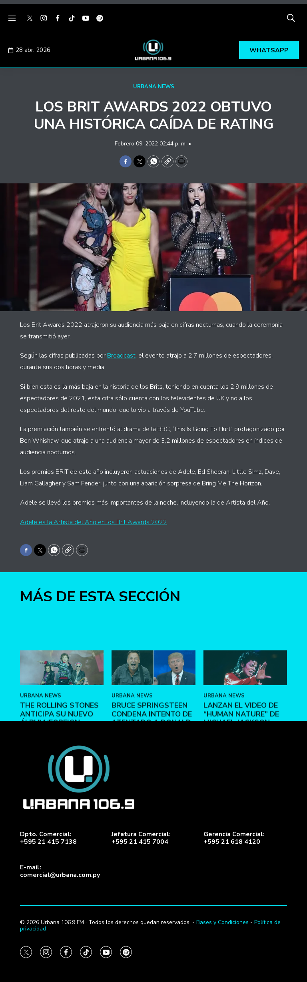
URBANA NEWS (153, 86)
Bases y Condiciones (222, 922)
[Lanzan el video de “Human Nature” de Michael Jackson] (245, 732)
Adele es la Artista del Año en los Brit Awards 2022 (93, 522)
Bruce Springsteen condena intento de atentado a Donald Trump (152, 783)
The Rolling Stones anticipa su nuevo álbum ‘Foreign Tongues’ (59, 783)
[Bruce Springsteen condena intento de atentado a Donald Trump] (153, 732)
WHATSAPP (269, 50)
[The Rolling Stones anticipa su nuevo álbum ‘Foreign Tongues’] (62, 732)
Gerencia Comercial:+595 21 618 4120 (234, 838)
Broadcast (121, 355)
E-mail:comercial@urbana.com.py (60, 871)
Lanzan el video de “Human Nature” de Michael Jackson (241, 778)
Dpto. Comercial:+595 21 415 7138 (48, 838)
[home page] (153, 50)
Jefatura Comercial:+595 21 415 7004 (141, 838)
